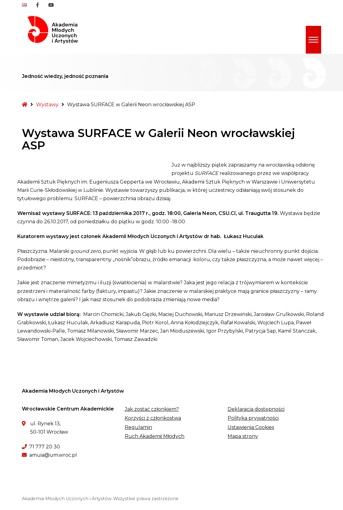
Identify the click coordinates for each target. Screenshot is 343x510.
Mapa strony (243, 436)
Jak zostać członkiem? (152, 409)
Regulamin (138, 427)
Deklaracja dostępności (256, 409)
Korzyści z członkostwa (153, 418)
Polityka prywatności (253, 418)
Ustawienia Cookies (251, 427)
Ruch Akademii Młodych (154, 436)
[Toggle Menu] (313, 39)
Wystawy (47, 104)
